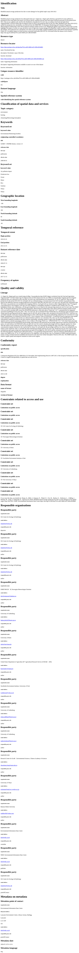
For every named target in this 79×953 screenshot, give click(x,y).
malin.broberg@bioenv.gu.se (8, 741)
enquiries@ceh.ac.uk (6, 523)
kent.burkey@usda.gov (7, 668)
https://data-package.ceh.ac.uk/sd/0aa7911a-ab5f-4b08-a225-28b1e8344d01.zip (22, 58)
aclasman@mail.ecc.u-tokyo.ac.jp (10, 789)
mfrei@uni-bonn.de (6, 644)
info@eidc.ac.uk (5, 837)
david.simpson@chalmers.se (8, 596)
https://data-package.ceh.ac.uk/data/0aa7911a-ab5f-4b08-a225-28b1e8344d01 (22, 47)
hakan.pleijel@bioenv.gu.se (8, 620)
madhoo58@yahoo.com (7, 813)
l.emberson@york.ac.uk (7, 693)
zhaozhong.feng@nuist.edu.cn (9, 765)
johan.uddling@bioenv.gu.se (8, 717)
